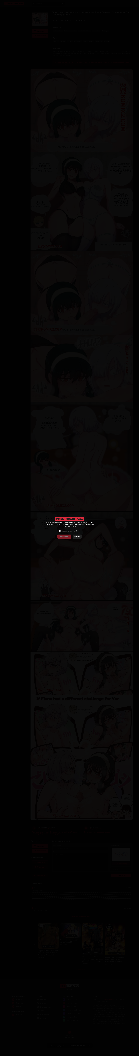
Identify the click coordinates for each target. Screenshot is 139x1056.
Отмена (77, 536)
